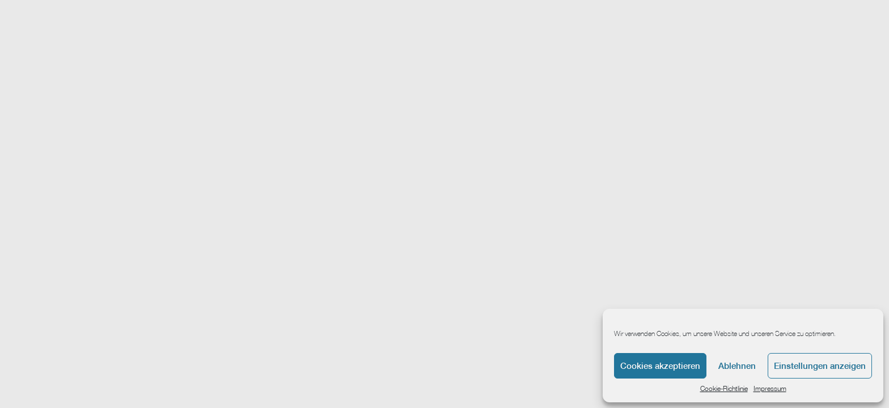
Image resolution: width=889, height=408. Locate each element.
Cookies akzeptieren (660, 366)
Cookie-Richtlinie (724, 388)
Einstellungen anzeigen (820, 366)
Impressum (769, 388)
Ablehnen (737, 366)
